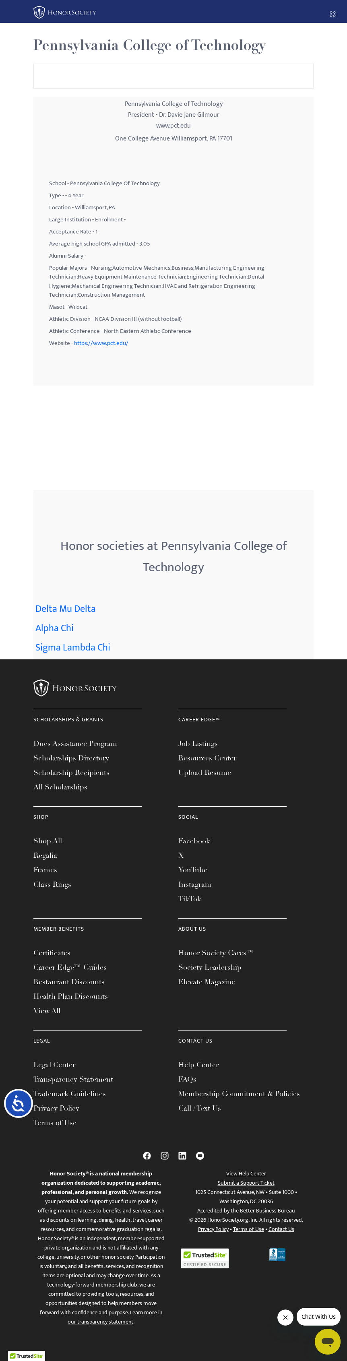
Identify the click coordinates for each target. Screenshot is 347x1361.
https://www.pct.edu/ (101, 343)
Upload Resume (204, 772)
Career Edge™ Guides (70, 967)
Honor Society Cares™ (216, 952)
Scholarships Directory (71, 758)
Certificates (51, 952)
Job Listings (198, 743)
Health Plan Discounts (70, 996)
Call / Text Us (199, 1108)
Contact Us (281, 1229)
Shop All (47, 840)
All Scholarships (60, 787)
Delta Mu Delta (65, 609)
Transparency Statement (73, 1079)
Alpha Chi (54, 628)
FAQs (187, 1079)
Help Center (198, 1064)
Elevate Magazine (206, 981)
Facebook (194, 840)
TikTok (189, 898)
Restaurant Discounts (69, 981)
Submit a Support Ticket (246, 1183)
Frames (45, 869)
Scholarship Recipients (71, 772)
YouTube (192, 869)
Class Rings (52, 884)
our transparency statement (100, 1321)
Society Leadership (210, 967)
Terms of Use (54, 1122)
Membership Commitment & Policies (239, 1093)
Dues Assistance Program (75, 743)
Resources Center (207, 758)
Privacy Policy (56, 1108)
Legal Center (54, 1064)
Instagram (194, 884)
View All (46, 1010)
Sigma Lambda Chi (72, 648)
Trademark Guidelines (69, 1093)
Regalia (45, 855)
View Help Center (246, 1173)
